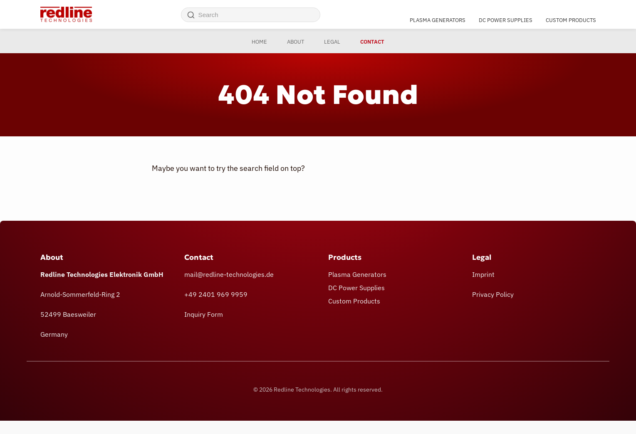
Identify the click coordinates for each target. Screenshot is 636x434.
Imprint (483, 274)
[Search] (191, 15)
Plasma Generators (437, 19)
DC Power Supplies (505, 19)
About (295, 41)
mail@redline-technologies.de (229, 274)
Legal (332, 41)
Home (259, 41)
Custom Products (571, 19)
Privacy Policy (493, 294)
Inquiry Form (203, 314)
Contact (372, 41)
